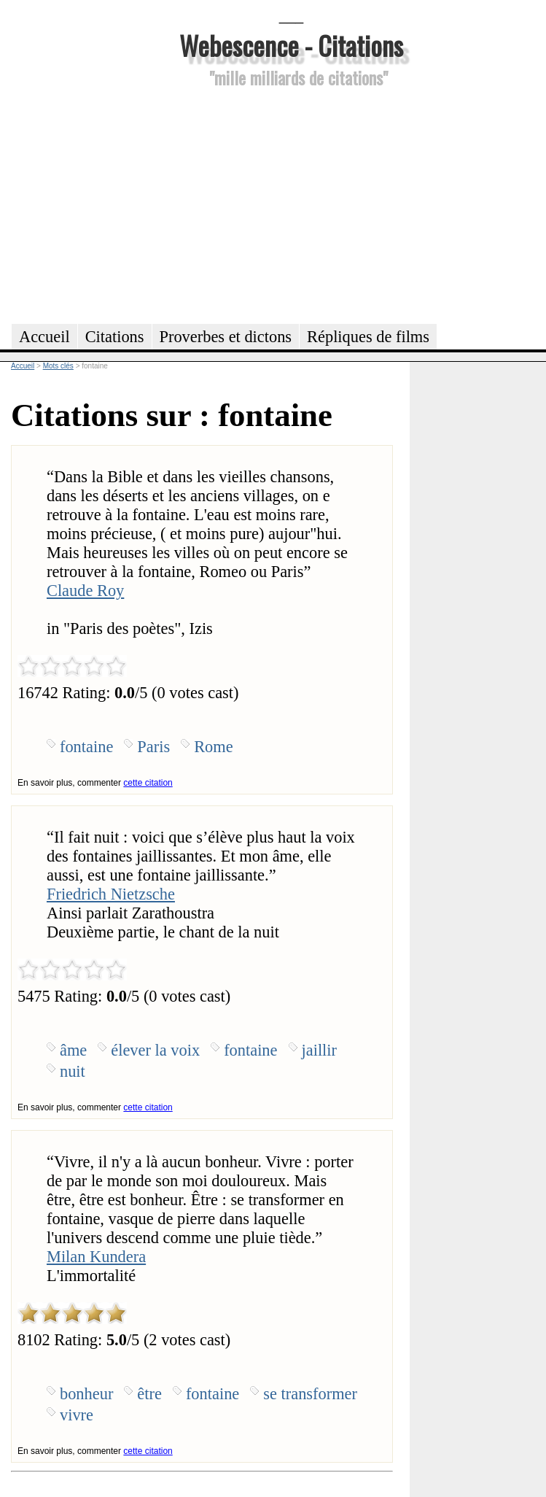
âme (73, 1050)
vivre (76, 1415)
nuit (72, 1071)
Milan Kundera (96, 1257)
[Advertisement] (291, 203)
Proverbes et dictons (226, 337)
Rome (213, 747)
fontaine (86, 747)
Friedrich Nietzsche (111, 894)
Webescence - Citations (291, 45)
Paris (153, 747)
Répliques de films (368, 337)
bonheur (86, 1394)
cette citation (147, 783)
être (149, 1394)
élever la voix (155, 1050)
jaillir (320, 1050)
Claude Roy (85, 590)
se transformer (310, 1394)
